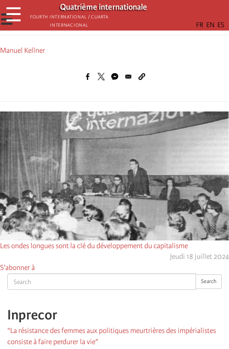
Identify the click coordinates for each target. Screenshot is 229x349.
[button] (142, 76)
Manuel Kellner (22, 50)
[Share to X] (101, 76)
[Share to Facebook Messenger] (115, 76)
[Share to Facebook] (87, 76)
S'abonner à (17, 267)
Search (208, 281)
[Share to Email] (128, 76)
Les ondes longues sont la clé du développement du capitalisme (94, 245)
